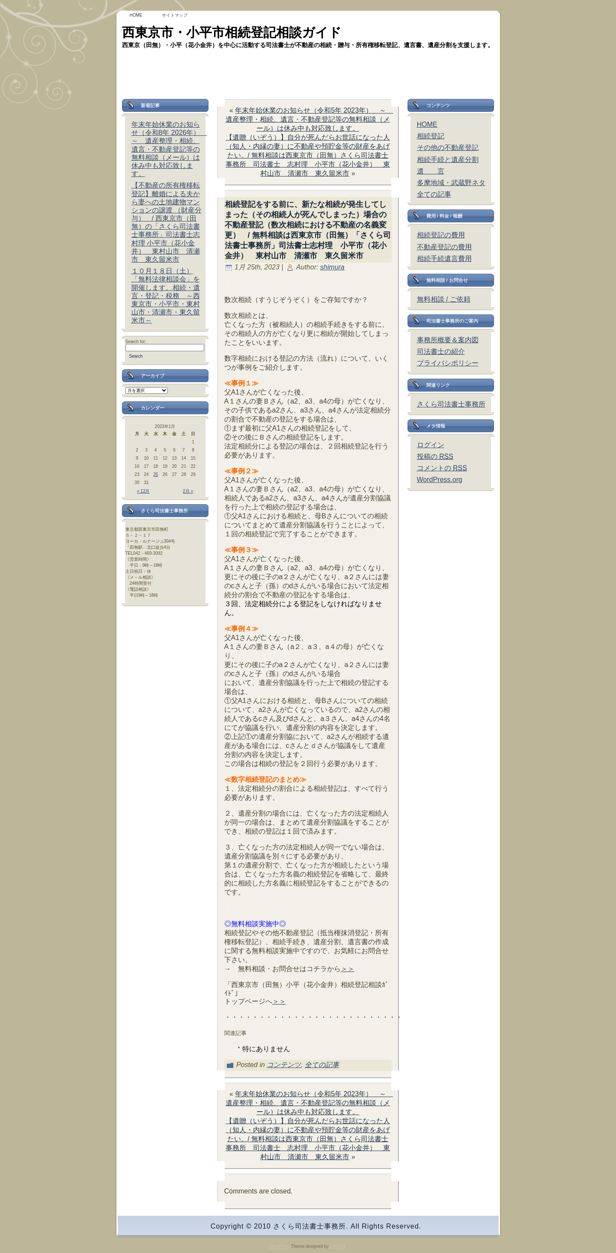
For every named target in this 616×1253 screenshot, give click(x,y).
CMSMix (338, 1246)
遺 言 (430, 171)
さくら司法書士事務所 (451, 404)
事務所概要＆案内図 (448, 340)
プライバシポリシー (448, 363)
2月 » (188, 491)
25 (155, 474)
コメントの (442, 468)
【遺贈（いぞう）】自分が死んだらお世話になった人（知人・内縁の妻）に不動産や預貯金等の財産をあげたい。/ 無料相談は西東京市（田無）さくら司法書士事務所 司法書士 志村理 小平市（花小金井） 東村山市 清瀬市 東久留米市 (308, 155)
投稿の (435, 456)
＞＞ (347, 968)
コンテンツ (284, 1064)
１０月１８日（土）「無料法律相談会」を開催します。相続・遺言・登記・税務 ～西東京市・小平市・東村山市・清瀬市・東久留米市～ (165, 295)
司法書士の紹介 (441, 351)
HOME (427, 124)
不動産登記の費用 (444, 247)
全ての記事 (322, 1064)
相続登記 (430, 136)
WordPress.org (439, 479)
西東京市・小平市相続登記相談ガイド (232, 32)
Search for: (135, 341)
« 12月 (143, 491)
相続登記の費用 (441, 235)
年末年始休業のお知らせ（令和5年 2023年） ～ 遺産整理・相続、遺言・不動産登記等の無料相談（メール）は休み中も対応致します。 (309, 119)
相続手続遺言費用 (444, 258)
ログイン (430, 445)
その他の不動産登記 (448, 147)
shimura (332, 267)
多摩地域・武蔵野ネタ (451, 182)
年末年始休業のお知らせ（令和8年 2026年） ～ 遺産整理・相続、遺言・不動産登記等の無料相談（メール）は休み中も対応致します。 (169, 149)
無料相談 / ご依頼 (443, 299)
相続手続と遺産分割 (448, 159)
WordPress (279, 1246)
